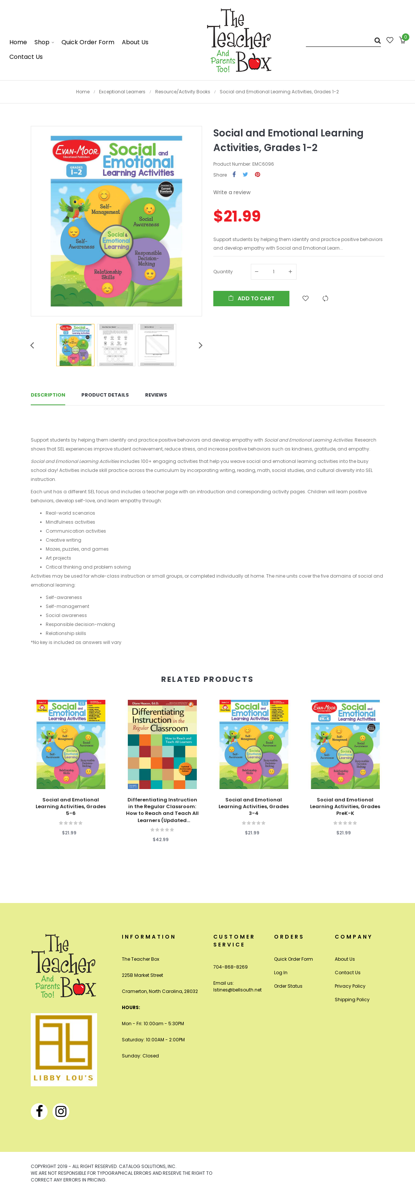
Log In (281, 972)
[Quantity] (273, 271)
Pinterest (257, 174)
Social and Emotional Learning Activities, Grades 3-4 (254, 807)
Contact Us (348, 972)
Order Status (288, 986)
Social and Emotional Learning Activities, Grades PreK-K (345, 807)
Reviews (156, 394)
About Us (345, 959)
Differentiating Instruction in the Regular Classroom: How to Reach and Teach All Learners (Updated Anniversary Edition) (162, 810)
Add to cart (251, 298)
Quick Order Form (293, 959)
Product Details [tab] (105, 394)
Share (234, 174)
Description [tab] (48, 394)
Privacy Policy (350, 986)
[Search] (343, 40)
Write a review (231, 192)
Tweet (245, 174)
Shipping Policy (352, 999)
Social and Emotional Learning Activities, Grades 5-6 (71, 807)
